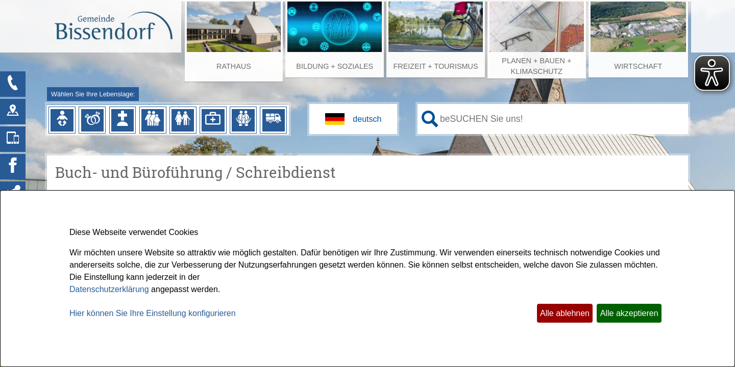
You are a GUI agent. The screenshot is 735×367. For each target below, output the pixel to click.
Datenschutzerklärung (109, 289)
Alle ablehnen (565, 313)
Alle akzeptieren (629, 313)
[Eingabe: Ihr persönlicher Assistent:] (562, 118)
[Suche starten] (430, 119)
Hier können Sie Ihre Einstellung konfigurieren (152, 313)
